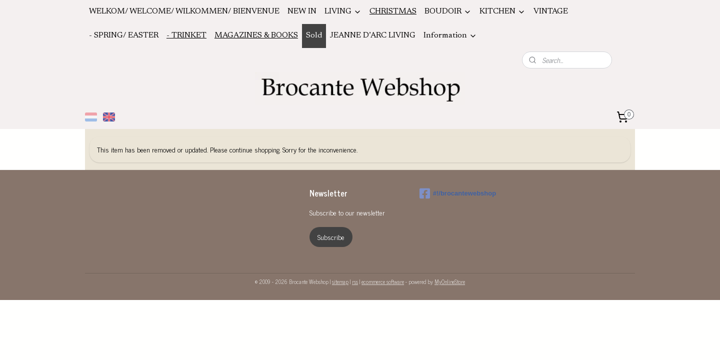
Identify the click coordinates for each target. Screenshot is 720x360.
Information (450, 36)
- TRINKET (186, 36)
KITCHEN (503, 12)
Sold (314, 36)
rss (355, 281)
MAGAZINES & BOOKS (256, 36)
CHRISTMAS (393, 12)
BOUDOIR (448, 12)
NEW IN (302, 12)
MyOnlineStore (449, 281)
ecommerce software (383, 281)
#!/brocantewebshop (458, 194)
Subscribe (331, 236)
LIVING (343, 12)
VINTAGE (551, 12)
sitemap (340, 281)
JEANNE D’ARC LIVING (373, 36)
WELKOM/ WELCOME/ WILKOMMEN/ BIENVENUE (184, 12)
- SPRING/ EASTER (123, 36)
